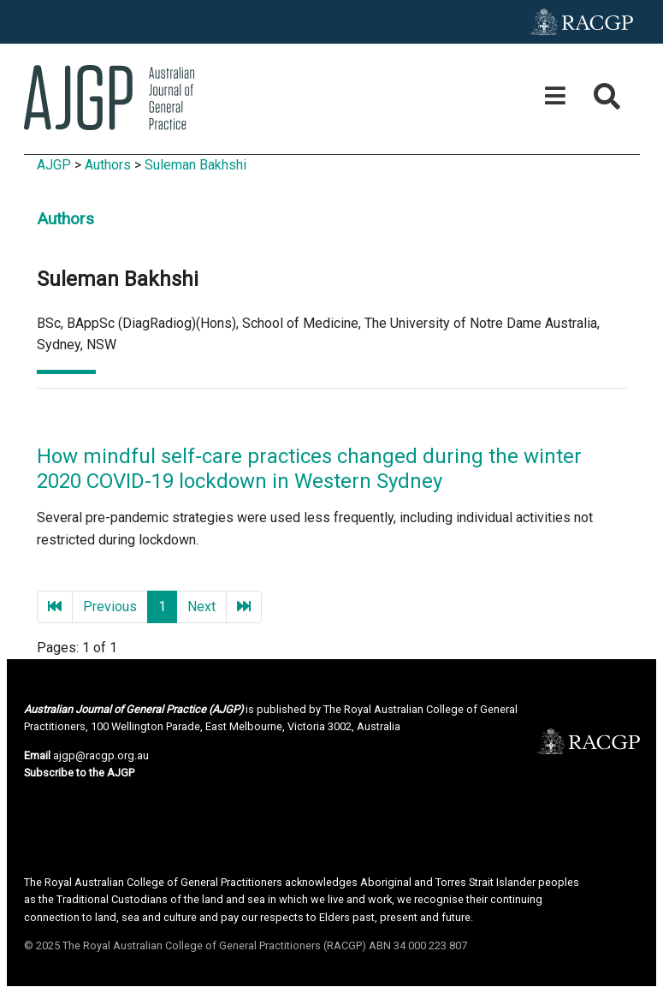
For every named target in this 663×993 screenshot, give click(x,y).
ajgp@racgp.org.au (101, 755)
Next (201, 606)
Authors (108, 165)
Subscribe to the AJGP (79, 772)
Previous (110, 606)
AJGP (54, 165)
